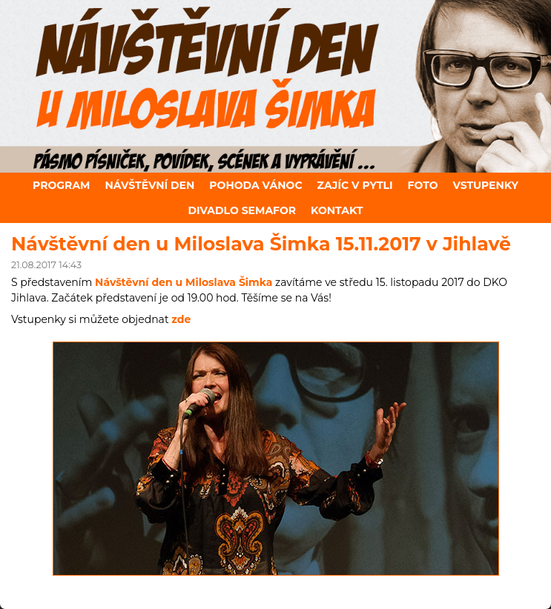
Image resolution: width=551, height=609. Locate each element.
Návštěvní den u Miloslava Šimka (183, 282)
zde (181, 319)
